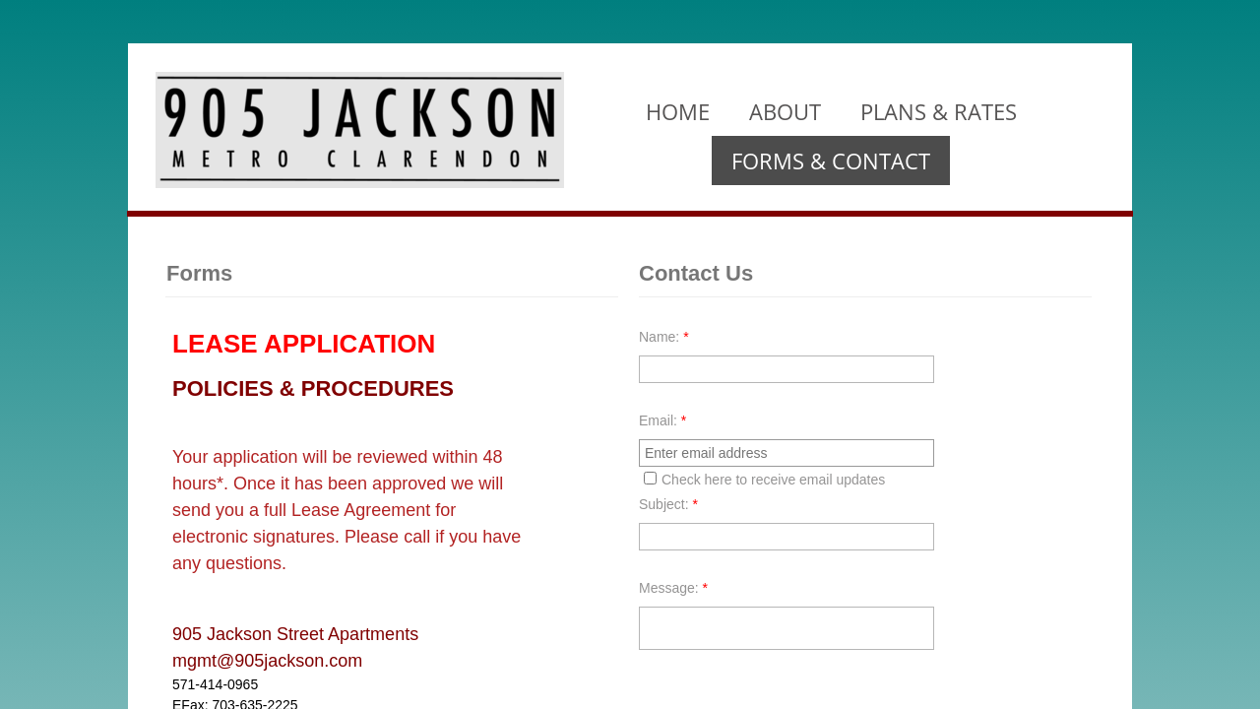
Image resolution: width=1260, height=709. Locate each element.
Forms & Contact (830, 160)
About (785, 111)
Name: (664, 337)
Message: (673, 588)
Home (678, 111)
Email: (662, 420)
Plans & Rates (938, 111)
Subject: (668, 504)
